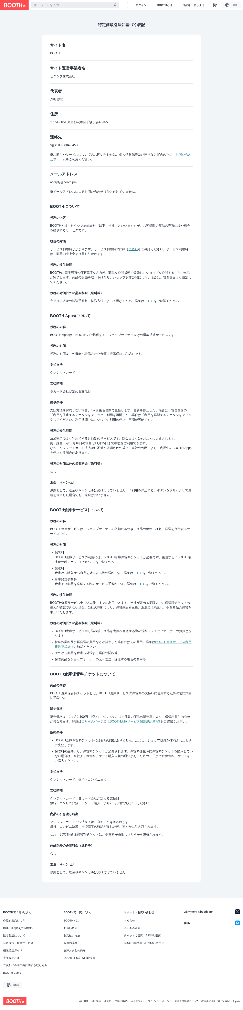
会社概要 (83, 1001)
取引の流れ (70, 942)
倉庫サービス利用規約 (116, 1001)
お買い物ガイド (73, 928)
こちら (133, 249)
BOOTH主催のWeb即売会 (79, 957)
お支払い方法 (72, 935)
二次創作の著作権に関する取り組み (25, 965)
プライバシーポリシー (160, 1001)
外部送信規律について (186, 1001)
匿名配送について (14, 935)
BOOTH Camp (12, 972)
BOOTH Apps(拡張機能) (18, 928)
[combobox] (75, 5)
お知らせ (129, 920)
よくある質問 (132, 928)
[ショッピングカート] (215, 5)
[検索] (115, 5)
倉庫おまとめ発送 (75, 950)
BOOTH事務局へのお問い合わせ (144, 942)
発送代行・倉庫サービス (18, 942)
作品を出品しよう (194, 5)
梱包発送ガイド (12, 950)
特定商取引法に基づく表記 (215, 1001)
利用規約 (96, 1001)
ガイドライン (138, 1001)
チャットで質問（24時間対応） (143, 935)
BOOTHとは (164, 5)
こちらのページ (92, 721)
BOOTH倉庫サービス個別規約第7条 (135, 721)
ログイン (141, 5)
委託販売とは (11, 957)
